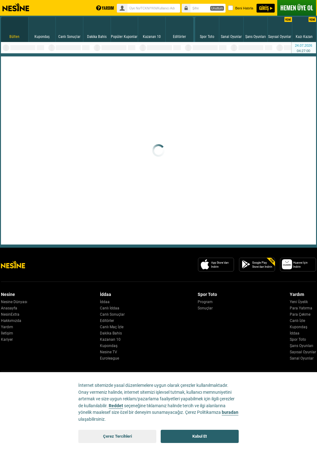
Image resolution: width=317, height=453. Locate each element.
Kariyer (7, 339)
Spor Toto (298, 339)
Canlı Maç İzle (111, 327)
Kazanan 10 (110, 339)
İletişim (7, 333)
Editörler (107, 321)
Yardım (7, 327)
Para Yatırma (301, 308)
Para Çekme (300, 314)
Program (205, 302)
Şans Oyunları (301, 346)
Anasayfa (9, 308)
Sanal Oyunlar (302, 358)
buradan (230, 412)
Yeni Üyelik (299, 302)
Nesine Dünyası (14, 302)
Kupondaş (108, 346)
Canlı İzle (297, 321)
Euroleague (109, 358)
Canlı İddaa (109, 308)
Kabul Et (199, 436)
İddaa (105, 302)
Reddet (116, 405)
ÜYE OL (296, 8)
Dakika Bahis (111, 333)
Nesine (16, 7)
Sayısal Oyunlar (303, 352)
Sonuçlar (205, 308)
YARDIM (105, 8)
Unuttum (217, 8)
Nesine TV (108, 352)
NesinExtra (10, 314)
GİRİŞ (264, 8)
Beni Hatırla (240, 7)
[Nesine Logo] (13, 264)
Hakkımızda (11, 321)
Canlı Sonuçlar (112, 314)
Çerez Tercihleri (117, 436)
